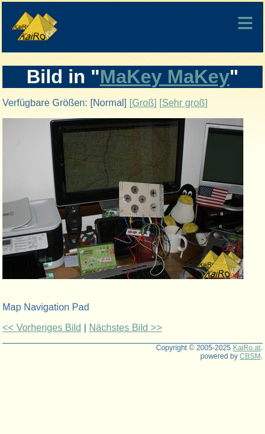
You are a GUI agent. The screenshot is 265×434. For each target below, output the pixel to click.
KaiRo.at (247, 348)
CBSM (250, 356)
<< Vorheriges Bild (41, 327)
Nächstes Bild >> (125, 327)
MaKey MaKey (164, 76)
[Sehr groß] (184, 103)
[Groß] (143, 103)
